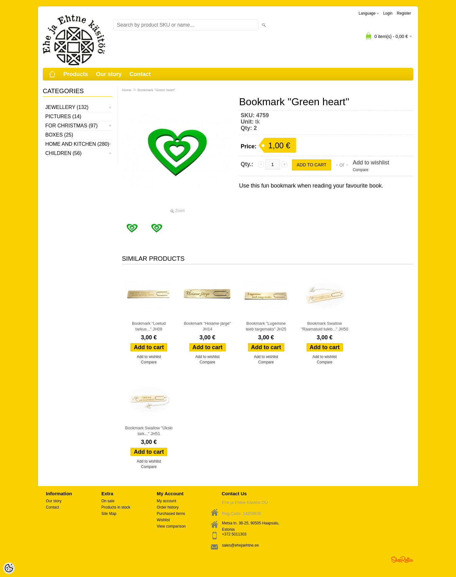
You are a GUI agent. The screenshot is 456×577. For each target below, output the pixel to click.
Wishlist (163, 520)
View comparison (171, 526)
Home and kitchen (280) (77, 144)
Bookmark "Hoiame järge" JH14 (207, 326)
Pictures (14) (63, 116)
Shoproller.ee (402, 559)
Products (75, 74)
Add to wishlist (371, 162)
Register (404, 13)
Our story (109, 74)
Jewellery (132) (66, 107)
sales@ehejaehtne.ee (240, 545)
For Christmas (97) (71, 125)
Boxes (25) (59, 135)
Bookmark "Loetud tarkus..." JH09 (149, 326)
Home (126, 90)
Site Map (108, 513)
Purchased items (171, 513)
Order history (168, 507)
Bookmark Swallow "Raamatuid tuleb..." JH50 (324, 326)
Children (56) (63, 153)
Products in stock (115, 507)
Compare (360, 170)
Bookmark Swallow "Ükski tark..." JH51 (149, 431)
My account (166, 501)
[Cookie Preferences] (9, 568)
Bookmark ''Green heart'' (156, 90)
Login (387, 13)
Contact (140, 74)
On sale (107, 501)
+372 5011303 (234, 534)
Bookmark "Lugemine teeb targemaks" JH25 (266, 326)
